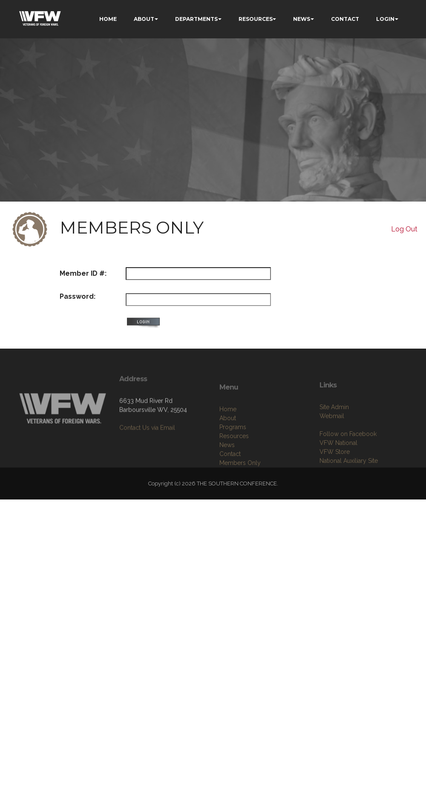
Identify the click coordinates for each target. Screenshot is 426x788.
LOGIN (385, 19)
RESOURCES (256, 19)
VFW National (338, 464)
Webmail (332, 437)
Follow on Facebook (348, 455)
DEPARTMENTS (196, 19)
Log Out (404, 229)
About (227, 441)
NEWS (301, 19)
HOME (108, 19)
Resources (234, 459)
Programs (232, 450)
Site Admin (334, 428)
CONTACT (345, 19)
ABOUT (144, 19)
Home (227, 432)
